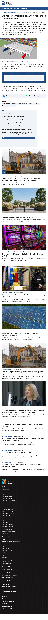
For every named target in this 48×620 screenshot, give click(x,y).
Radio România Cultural (7, 500)
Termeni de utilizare (7, 605)
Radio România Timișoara (7, 532)
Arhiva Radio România (6, 550)
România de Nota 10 (6, 559)
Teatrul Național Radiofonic (7, 509)
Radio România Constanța (7, 523)
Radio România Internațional (8, 504)
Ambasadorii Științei (6, 561)
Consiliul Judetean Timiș (34, 109)
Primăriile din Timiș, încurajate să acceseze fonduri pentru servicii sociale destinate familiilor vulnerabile (24, 405)
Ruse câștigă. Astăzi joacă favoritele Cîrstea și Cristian (24, 129)
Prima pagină (5, 12)
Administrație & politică (14, 12)
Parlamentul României (6, 586)
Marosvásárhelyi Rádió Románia (9, 537)
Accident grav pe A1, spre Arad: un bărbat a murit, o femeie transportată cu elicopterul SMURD (24, 139)
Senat (3, 588)
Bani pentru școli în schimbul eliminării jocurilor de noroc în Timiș (24, 249)
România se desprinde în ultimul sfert (24, 122)
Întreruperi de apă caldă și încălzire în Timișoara (24, 132)
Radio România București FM (8, 519)
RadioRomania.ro (5, 495)
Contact (4, 609)
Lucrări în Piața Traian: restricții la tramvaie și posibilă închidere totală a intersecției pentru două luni (24, 173)
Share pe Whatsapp (34, 102)
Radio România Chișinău (7, 508)
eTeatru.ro (4, 511)
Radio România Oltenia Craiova (8, 524)
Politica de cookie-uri (8, 607)
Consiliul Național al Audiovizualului (9, 592)
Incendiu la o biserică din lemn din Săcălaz (24, 125)
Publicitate (5, 602)
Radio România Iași (6, 526)
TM (15, 111)
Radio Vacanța (5, 539)
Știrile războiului (5, 554)
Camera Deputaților (6, 590)
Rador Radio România (6, 569)
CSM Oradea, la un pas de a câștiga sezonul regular (24, 135)
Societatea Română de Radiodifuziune (10, 581)
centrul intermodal (22, 109)
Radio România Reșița (6, 528)
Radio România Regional (7, 556)
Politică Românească (6, 552)
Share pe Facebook (12, 102)
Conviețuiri (4, 545)
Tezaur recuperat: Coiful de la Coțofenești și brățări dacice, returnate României (24, 290)
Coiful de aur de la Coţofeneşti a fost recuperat (24, 459)
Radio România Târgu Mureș (8, 530)
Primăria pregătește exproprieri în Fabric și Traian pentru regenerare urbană (24, 367)
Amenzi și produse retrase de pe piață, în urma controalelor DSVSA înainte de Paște (24, 446)
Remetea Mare (6, 111)
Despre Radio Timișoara (9, 597)
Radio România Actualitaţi (7, 497)
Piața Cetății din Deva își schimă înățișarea (24, 211)
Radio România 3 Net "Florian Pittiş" (9, 506)
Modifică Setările (7, 612)
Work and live (4, 563)
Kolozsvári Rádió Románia (7, 535)
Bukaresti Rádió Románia (7, 534)
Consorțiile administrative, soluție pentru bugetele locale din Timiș (24, 432)
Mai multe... (5, 143)
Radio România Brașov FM (7, 517)
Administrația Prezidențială (7, 583)
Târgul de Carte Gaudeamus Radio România (11, 547)
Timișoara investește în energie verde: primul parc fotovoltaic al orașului (24, 328)
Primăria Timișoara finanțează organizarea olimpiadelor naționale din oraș (24, 472)
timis (12, 111)
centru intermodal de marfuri (9, 109)
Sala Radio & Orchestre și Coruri (8, 575)
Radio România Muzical (7, 502)
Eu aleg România (5, 558)
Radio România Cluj (6, 521)
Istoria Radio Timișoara (8, 600)
